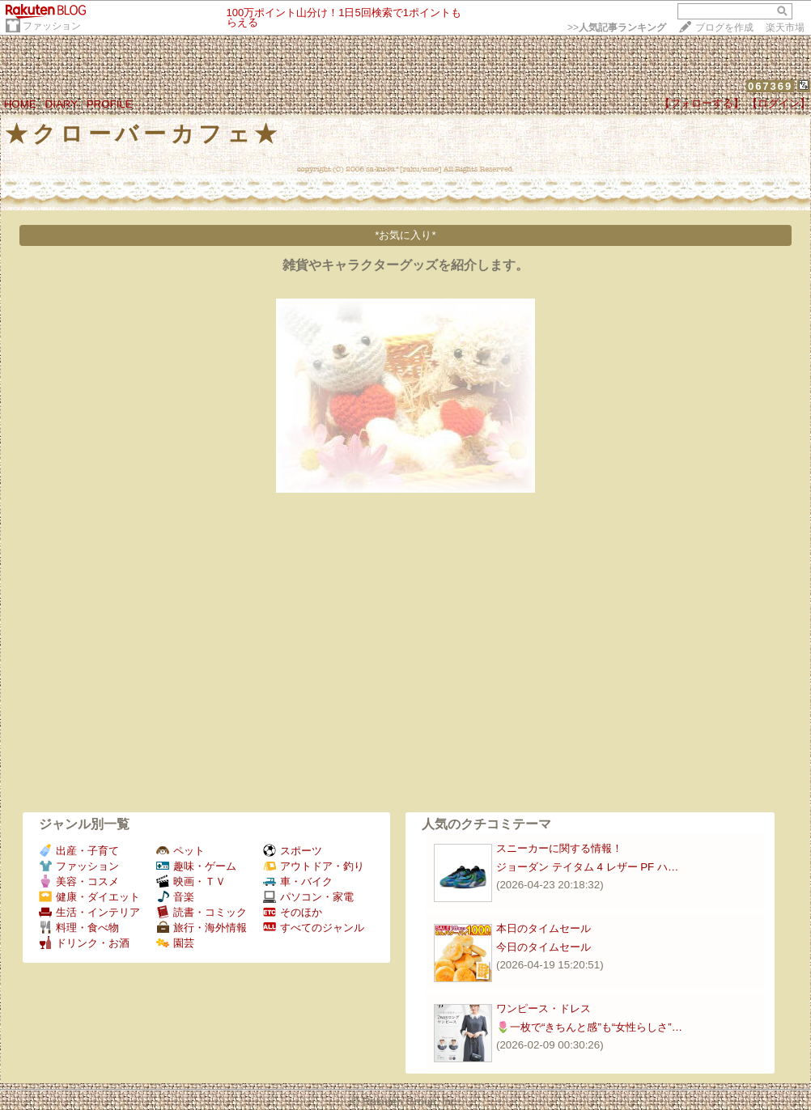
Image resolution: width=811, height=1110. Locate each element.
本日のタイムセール (543, 928)
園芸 (175, 943)
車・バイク (298, 881)
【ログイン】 (778, 103)
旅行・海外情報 (201, 927)
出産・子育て (79, 851)
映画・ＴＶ (191, 881)
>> (616, 27)
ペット (180, 851)
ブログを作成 (724, 27)
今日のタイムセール (543, 947)
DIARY (61, 104)
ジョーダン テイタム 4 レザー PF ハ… (587, 867)
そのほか (292, 912)
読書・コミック (201, 912)
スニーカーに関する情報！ (559, 848)
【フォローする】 (702, 103)
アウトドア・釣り (313, 866)
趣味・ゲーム (196, 866)
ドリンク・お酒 (84, 943)
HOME (20, 104)
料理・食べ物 (79, 927)
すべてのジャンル (313, 927)
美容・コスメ (79, 881)
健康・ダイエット (89, 897)
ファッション (52, 26)
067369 (770, 86)
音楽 (175, 897)
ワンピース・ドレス (543, 1008)
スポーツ (292, 851)
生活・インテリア (89, 912)
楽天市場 (785, 27)
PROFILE (110, 104)
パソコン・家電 (308, 897)
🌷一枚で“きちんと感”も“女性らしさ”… (589, 1027)
